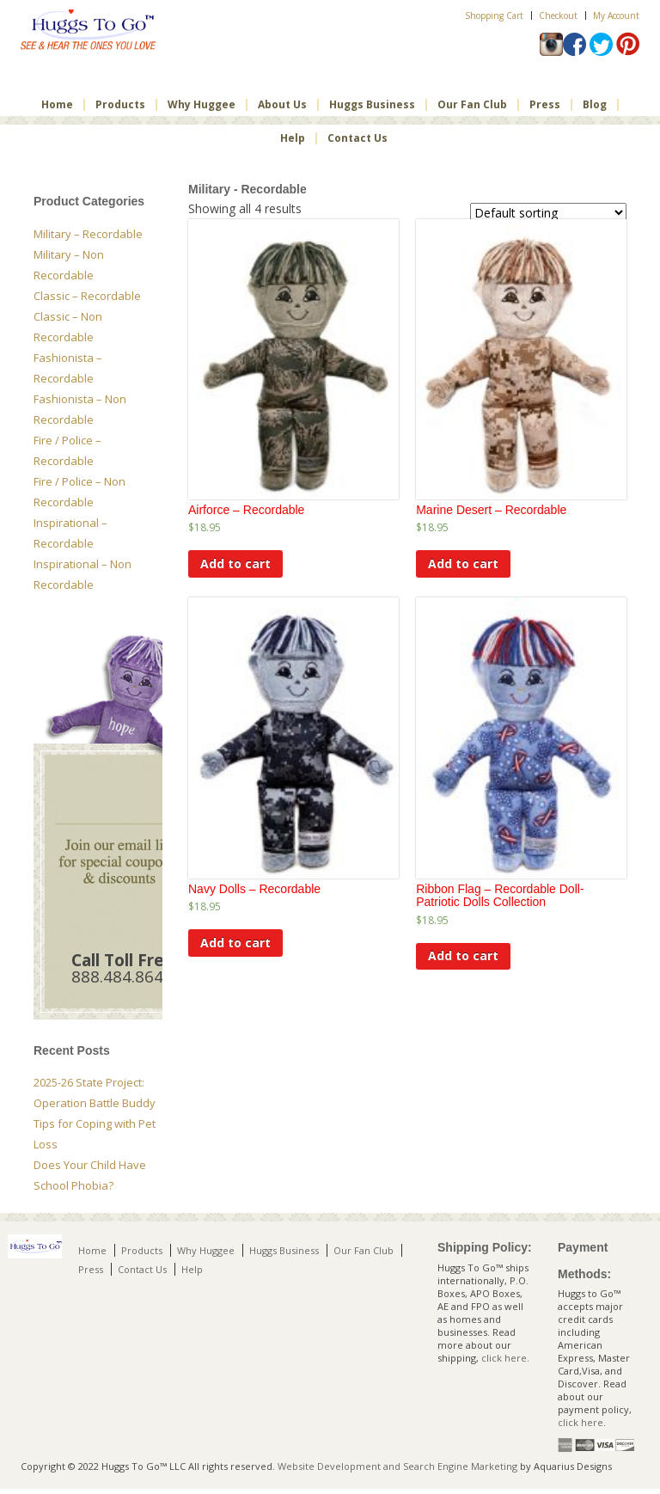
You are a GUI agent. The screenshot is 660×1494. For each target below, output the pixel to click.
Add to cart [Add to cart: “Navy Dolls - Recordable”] (235, 942)
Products (120, 105)
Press (544, 105)
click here (504, 1357)
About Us (282, 105)
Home (57, 105)
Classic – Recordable (87, 295)
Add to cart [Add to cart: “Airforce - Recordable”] (235, 563)
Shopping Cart (494, 15)
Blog (595, 105)
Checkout (558, 15)
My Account (616, 15)
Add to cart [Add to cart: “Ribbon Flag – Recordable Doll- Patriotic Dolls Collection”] (463, 955)
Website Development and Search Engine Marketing (397, 1466)
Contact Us (357, 138)
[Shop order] (548, 213)
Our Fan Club (472, 105)
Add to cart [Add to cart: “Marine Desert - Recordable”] (463, 563)
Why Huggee (201, 105)
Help (292, 138)
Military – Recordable (88, 234)
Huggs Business (372, 105)
